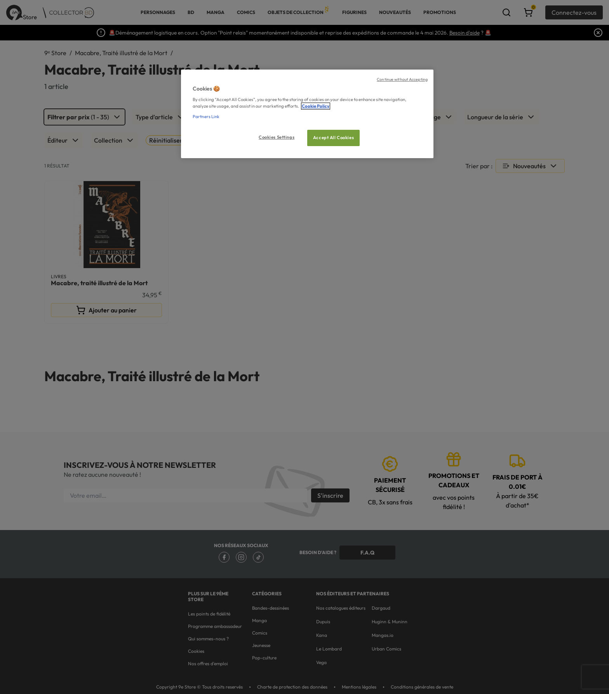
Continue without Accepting (402, 79)
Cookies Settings (276, 137)
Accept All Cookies (333, 137)
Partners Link (206, 116)
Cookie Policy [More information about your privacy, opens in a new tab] (315, 106)
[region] (307, 114)
